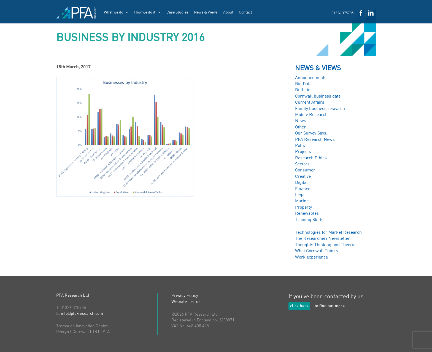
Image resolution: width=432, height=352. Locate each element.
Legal (300, 195)
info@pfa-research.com (82, 314)
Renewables (307, 213)
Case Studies (177, 12)
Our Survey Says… (312, 133)
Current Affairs (309, 102)
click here (299, 306)
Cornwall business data (318, 96)
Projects (303, 152)
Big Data (303, 84)
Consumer (305, 170)
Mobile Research (311, 115)
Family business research (320, 109)
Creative (303, 176)
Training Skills (309, 220)
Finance (302, 189)
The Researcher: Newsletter (322, 239)
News (300, 121)
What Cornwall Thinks (316, 251)
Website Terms (186, 302)
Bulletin (302, 90)
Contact (245, 12)
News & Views (206, 12)
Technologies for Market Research (328, 232)
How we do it (147, 12)
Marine (302, 201)
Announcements (310, 78)
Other (300, 127)
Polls (300, 146)
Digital (301, 183)
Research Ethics (311, 158)
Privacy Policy (184, 296)
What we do (116, 12)
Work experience (311, 257)
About (228, 12)
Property (303, 207)
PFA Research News (315, 140)
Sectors (302, 164)
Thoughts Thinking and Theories (326, 245)
